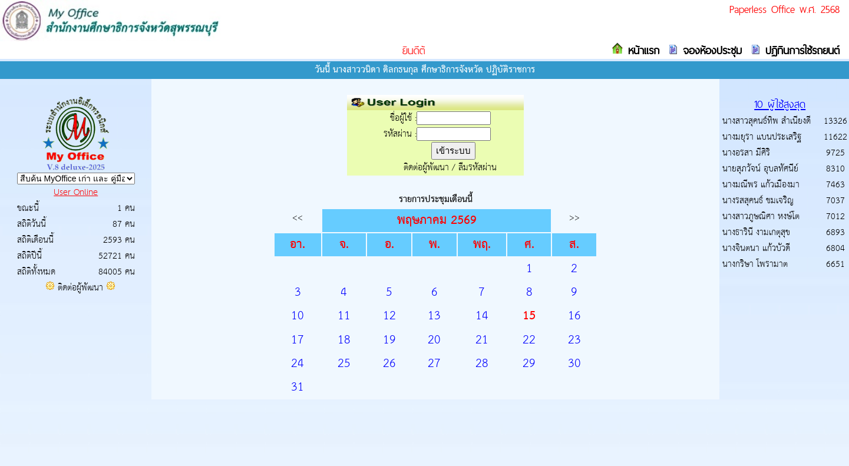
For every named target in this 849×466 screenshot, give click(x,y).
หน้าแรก (641, 50)
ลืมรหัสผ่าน (477, 168)
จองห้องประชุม (710, 50)
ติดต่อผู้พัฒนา (80, 288)
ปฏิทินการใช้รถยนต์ (800, 50)
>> (574, 218)
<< (297, 218)
